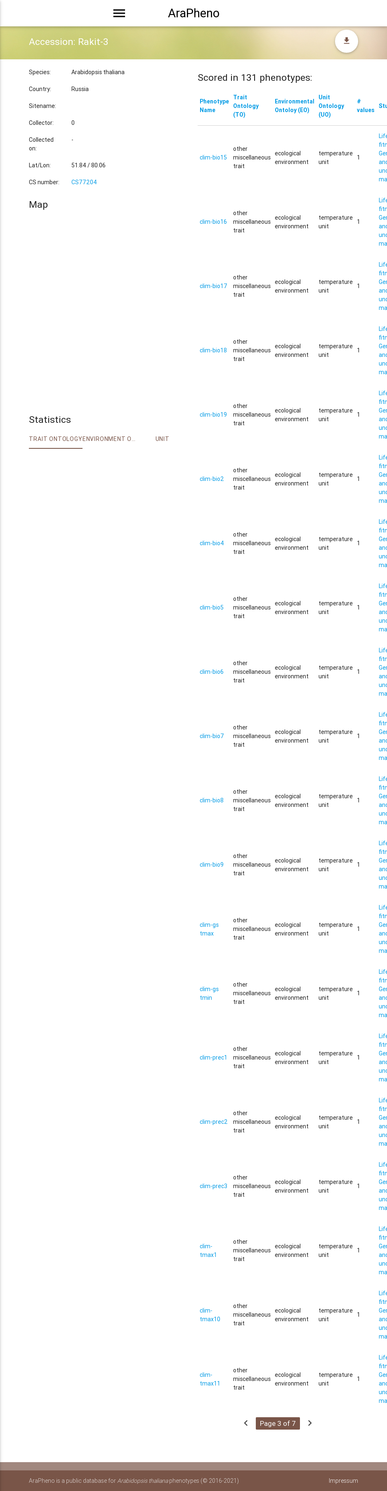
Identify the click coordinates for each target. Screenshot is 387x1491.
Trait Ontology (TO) (246, 106)
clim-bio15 (213, 157)
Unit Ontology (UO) (331, 106)
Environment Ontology (109, 439)
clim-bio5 (212, 607)
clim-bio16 (213, 221)
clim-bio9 (212, 864)
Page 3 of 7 (278, 1423)
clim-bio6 (212, 671)
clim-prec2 (214, 1121)
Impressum (343, 1480)
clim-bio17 (213, 286)
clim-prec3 (213, 1186)
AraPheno (193, 13)
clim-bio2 (212, 479)
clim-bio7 (212, 736)
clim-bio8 (212, 800)
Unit (163, 439)
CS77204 (84, 182)
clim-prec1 (213, 1057)
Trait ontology (55, 439)
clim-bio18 (213, 350)
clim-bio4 (212, 543)
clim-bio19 (213, 414)
